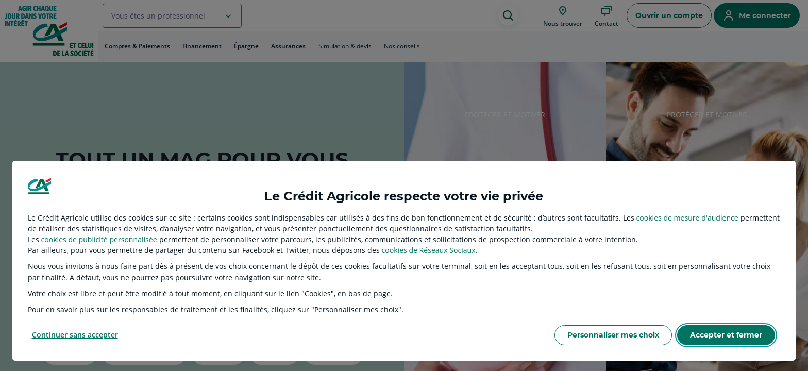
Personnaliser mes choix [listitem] (613, 335)
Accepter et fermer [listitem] (726, 335)
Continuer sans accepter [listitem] (75, 335)
